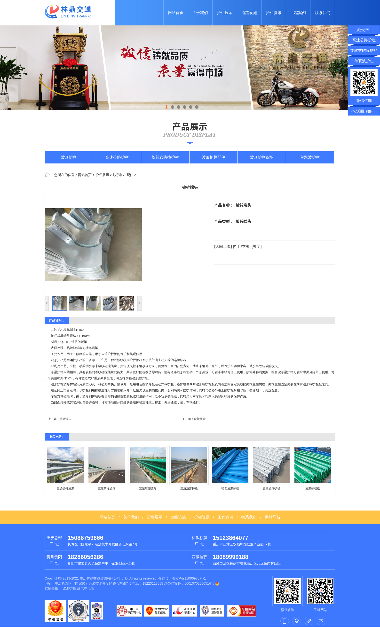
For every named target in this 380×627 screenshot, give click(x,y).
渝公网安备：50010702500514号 (189, 583)
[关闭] (257, 246)
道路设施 (249, 13)
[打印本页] (242, 246)
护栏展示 (224, 13)
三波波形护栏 (189, 488)
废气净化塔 (85, 588)
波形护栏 (69, 157)
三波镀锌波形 (65, 488)
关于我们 (200, 13)
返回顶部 (364, 111)
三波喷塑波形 (148, 488)
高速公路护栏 (117, 157)
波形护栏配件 (213, 157)
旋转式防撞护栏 (165, 157)
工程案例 (298, 13)
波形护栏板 (312, 488)
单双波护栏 (310, 157)
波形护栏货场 (261, 157)
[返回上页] (223, 246)
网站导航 (272, 517)
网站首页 (175, 13)
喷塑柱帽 (200, 419)
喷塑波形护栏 (230, 488)
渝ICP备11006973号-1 (189, 578)
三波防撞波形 (106, 488)
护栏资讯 (273, 13)
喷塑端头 (65, 419)
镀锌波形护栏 (271, 488)
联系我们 (322, 13)
